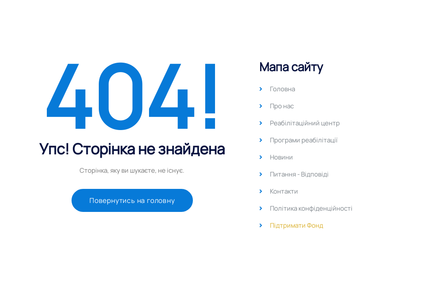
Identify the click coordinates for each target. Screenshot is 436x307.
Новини (281, 157)
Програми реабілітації (304, 140)
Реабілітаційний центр (305, 123)
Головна (282, 88)
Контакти (284, 191)
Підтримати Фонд (296, 225)
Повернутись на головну (132, 200)
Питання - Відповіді (299, 174)
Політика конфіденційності (311, 208)
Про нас (282, 105)
